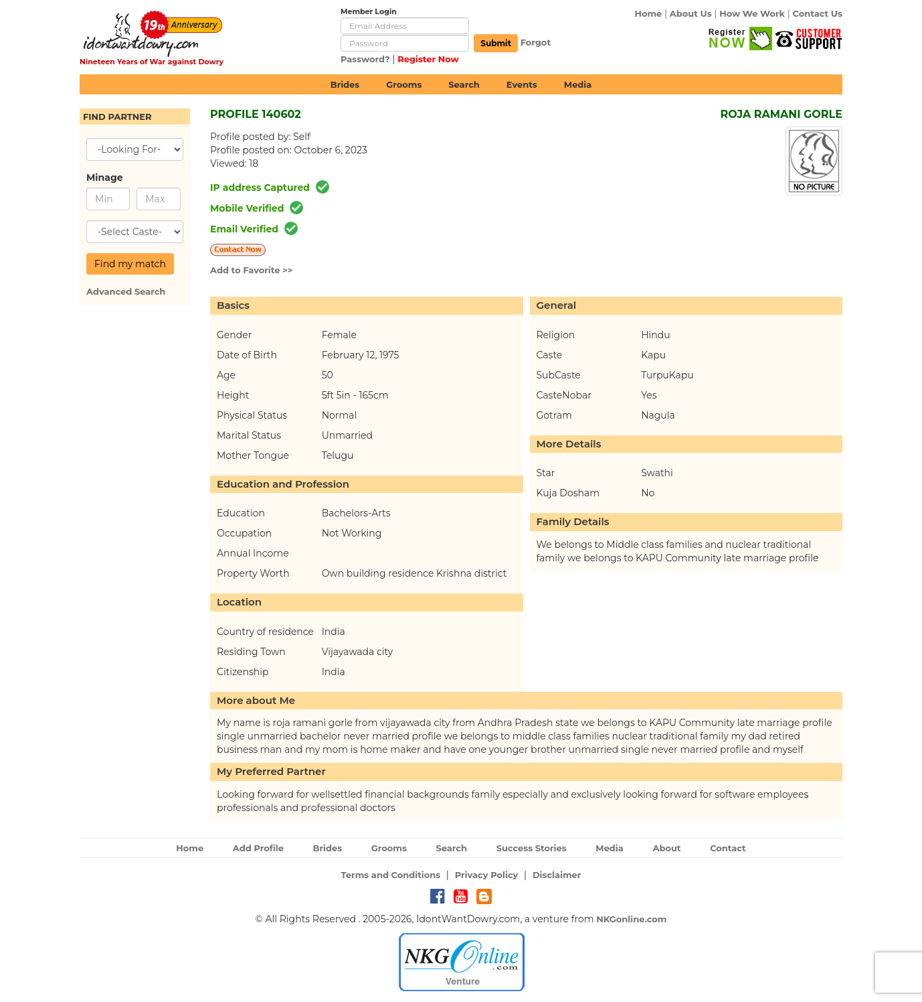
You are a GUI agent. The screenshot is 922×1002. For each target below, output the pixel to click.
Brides (345, 84)
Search (463, 84)
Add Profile (258, 848)
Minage (104, 177)
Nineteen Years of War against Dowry (151, 61)
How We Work (752, 13)
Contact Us (817, 13)
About (666, 848)
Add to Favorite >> (251, 270)
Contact (728, 848)
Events (521, 84)
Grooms (404, 84)
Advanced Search (125, 291)
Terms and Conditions (391, 874)
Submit (495, 43)
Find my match (130, 264)
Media (578, 84)
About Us (691, 13)
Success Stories (531, 848)
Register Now (428, 59)
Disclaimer (557, 874)
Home (648, 13)
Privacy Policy (487, 874)
